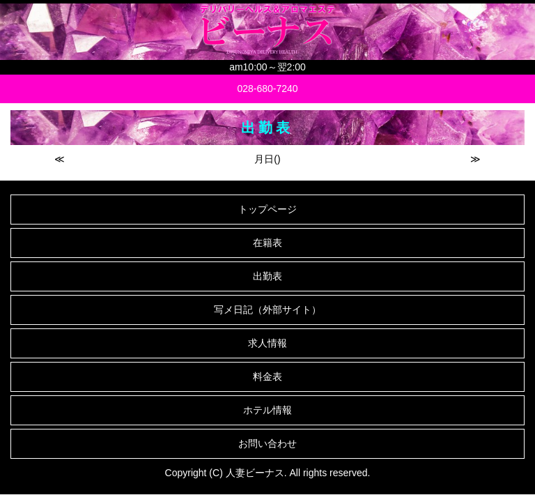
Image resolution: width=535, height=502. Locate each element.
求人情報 (267, 343)
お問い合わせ (267, 443)
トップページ (267, 209)
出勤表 (267, 276)
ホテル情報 (267, 410)
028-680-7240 (267, 88)
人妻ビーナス (255, 472)
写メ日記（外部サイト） (267, 309)
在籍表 (267, 242)
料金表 (267, 376)
